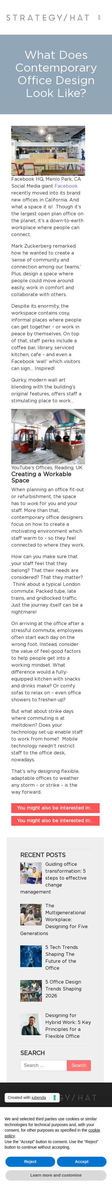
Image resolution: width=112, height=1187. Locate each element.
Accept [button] (82, 1161)
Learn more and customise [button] (56, 1175)
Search (32, 1053)
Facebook (66, 186)
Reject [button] (30, 1161)
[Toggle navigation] (98, 19)
